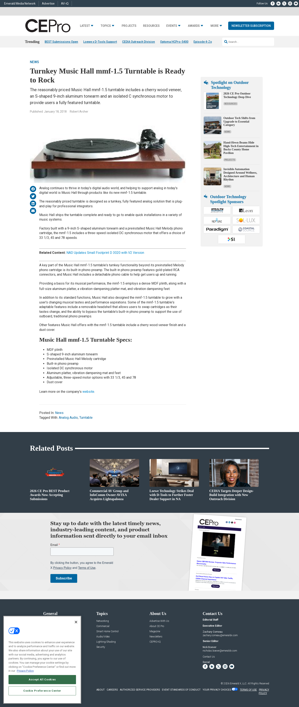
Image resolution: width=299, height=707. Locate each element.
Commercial (102, 626)
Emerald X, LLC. (238, 683)
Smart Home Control (107, 631)
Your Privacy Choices (217, 689)
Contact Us (209, 656)
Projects (129, 25)
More (215, 25)
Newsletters (156, 636)
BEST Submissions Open (61, 41)
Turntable (86, 418)
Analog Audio (68, 418)
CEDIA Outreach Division (138, 41)
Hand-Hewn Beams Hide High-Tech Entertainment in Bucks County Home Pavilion (241, 148)
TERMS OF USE (248, 689)
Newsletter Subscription (251, 25)
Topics (106, 25)
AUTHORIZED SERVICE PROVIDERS (140, 689)
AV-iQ (65, 3)
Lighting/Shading (106, 642)
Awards (194, 25)
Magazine (155, 631)
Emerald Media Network (20, 3)
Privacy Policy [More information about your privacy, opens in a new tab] (25, 670)
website (88, 392)
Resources (151, 25)
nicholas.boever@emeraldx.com (220, 650)
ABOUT (100, 689)
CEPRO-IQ (155, 642)
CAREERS (112, 689)
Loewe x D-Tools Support (100, 41)
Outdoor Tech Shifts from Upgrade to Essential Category (239, 122)
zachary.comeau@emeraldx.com (220, 635)
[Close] (76, 622)
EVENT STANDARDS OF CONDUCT (181, 689)
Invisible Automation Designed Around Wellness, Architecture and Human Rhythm (240, 174)
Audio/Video (103, 636)
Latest (85, 25)
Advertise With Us (159, 621)
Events (171, 25)
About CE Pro (157, 626)
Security (100, 647)
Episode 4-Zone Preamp (210, 41)
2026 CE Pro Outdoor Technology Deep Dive (237, 95)
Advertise (48, 3)
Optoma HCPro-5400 (174, 41)
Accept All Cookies (42, 679)
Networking (102, 621)
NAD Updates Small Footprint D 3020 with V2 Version (105, 253)
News (34, 62)
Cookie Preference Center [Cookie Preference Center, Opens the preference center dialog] (42, 690)
